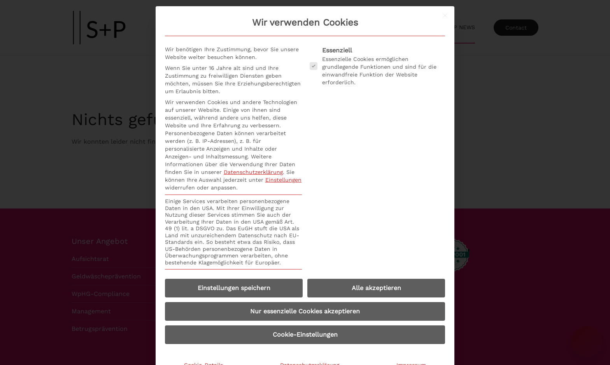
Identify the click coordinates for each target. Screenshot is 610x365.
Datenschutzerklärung (253, 172)
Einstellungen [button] (283, 180)
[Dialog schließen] (445, 15)
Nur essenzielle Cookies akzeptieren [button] (305, 311)
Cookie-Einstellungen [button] (305, 334)
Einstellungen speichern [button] (234, 288)
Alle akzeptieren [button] (376, 288)
